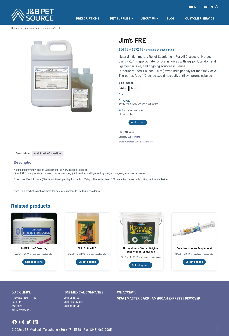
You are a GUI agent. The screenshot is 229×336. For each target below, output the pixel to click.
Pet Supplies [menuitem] (120, 18)
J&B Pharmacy (73, 302)
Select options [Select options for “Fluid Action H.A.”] (87, 261)
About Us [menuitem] (148, 18)
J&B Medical (72, 298)
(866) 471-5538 (70, 330)
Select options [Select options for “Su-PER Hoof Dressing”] (34, 261)
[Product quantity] (123, 123)
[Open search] (216, 7)
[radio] (123, 88)
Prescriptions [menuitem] (87, 18)
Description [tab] (23, 153)
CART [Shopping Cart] (205, 7)
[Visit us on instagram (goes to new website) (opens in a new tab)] (21, 322)
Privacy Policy (21, 310)
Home (14, 28)
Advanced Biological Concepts (139, 142)
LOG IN (192, 7)
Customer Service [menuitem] (199, 18)
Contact (16, 306)
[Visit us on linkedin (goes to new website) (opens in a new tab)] (35, 322)
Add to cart (137, 122)
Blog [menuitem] (170, 18)
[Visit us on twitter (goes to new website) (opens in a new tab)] (28, 322)
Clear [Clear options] (121, 94)
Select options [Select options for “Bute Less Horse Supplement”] (194, 261)
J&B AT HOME (72, 306)
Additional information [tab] (47, 153)
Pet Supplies (26, 28)
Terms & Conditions (24, 298)
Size (121, 82)
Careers (16, 302)
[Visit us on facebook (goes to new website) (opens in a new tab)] (14, 322)
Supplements (42, 28)
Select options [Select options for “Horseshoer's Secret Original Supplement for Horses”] (140, 265)
